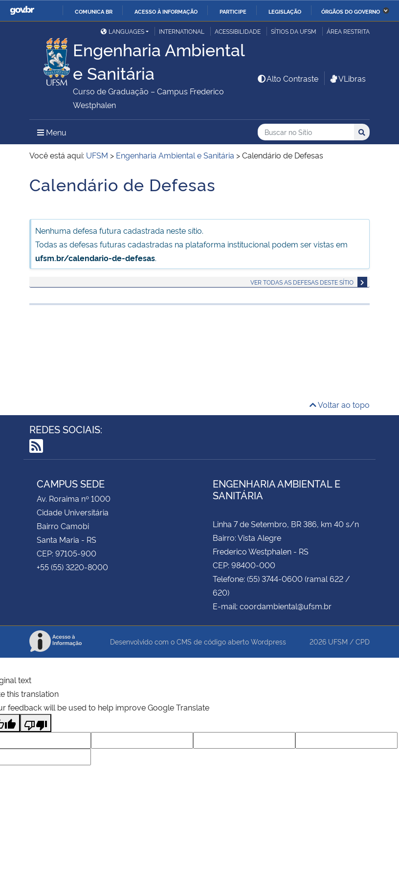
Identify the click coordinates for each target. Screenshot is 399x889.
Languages (122, 31)
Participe (233, 11)
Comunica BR (93, 11)
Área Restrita (348, 31)
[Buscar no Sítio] (306, 132)
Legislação (284, 11)
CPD (362, 641)
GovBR (22, 10)
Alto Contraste (287, 78)
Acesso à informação (166, 11)
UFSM (338, 641)
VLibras (347, 78)
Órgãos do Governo (350, 11)
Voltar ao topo (340, 404)
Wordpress (268, 641)
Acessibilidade (238, 31)
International (181, 31)
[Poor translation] (35, 723)
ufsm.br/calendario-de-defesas (95, 257)
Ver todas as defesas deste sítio (302, 282)
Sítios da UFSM (293, 31)
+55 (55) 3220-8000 (72, 566)
